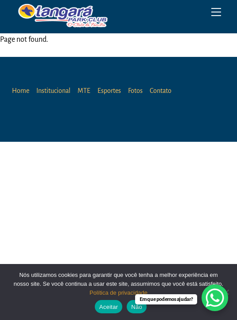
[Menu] (216, 12)
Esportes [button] (109, 90)
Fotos (135, 90)
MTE (84, 90)
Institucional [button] (53, 90)
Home (20, 90)
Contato (160, 90)
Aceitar (108, 307)
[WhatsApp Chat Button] (215, 297)
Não (136, 307)
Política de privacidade (118, 292)
